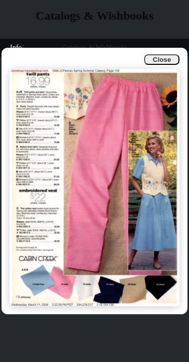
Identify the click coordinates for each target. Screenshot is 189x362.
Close (162, 59)
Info (16, 47)
